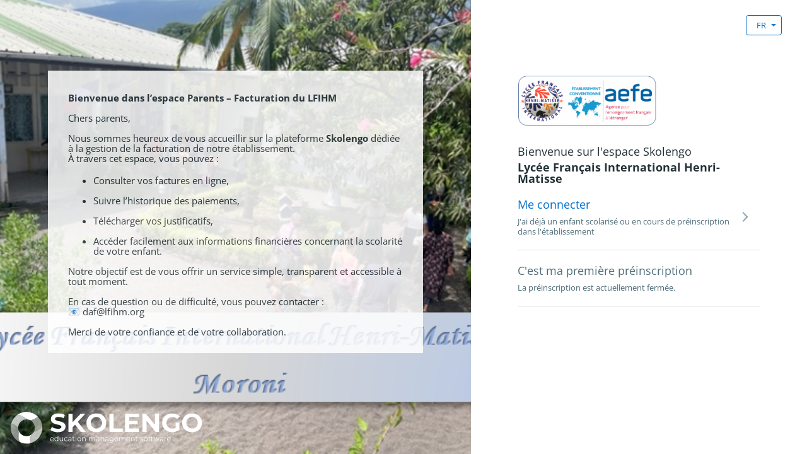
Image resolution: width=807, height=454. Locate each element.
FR (761, 25)
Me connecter (554, 204)
